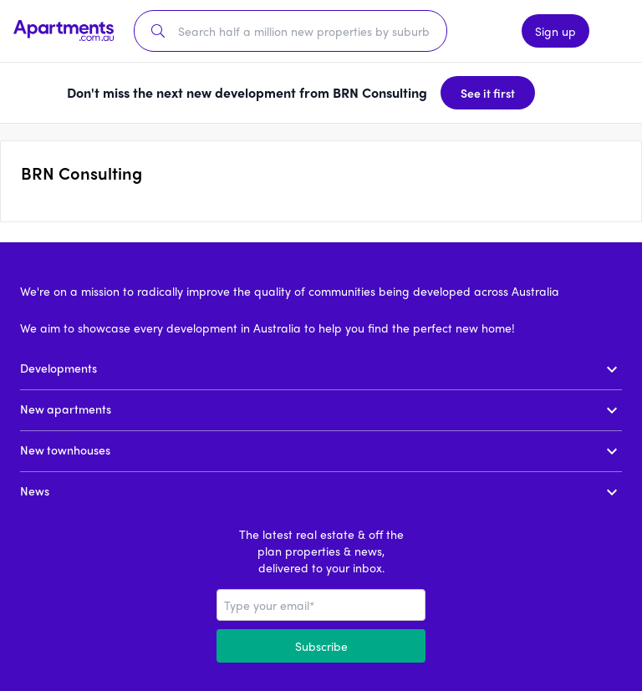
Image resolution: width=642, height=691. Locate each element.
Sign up (555, 31)
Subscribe (321, 646)
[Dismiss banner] (561, 93)
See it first (488, 92)
